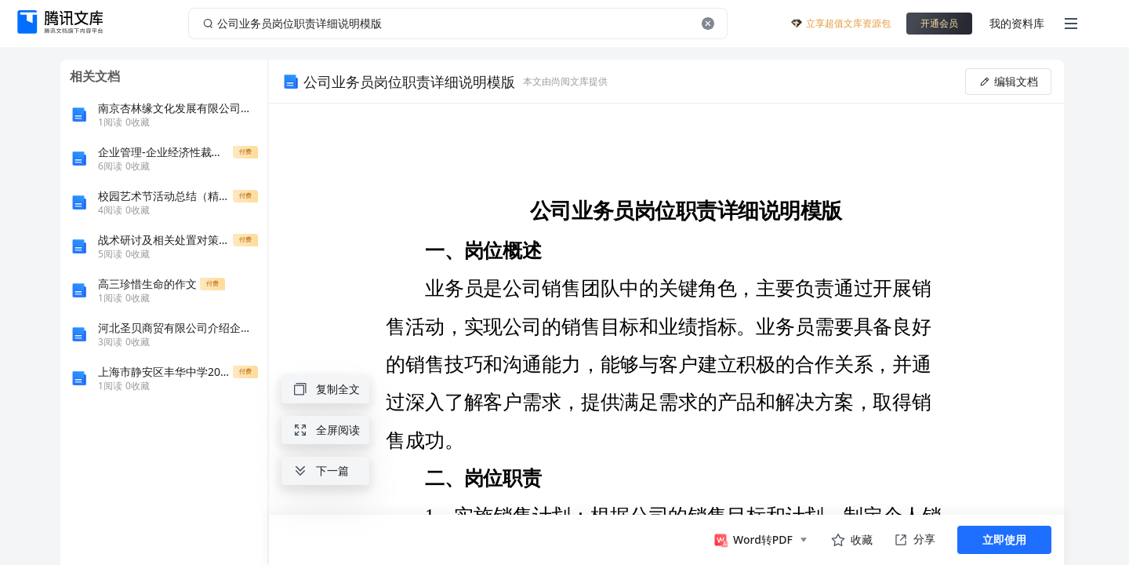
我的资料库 (1016, 23)
